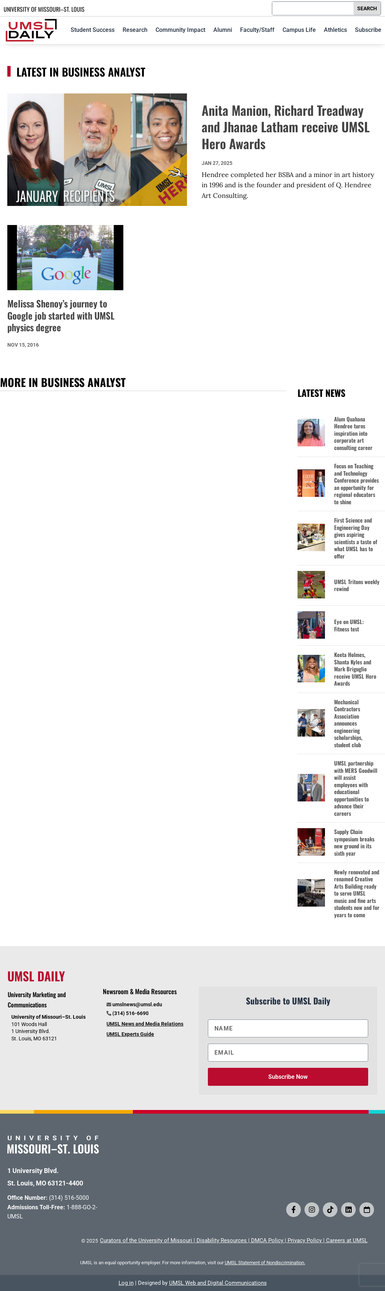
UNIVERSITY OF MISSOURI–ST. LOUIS (44, 9)
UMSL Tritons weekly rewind (357, 585)
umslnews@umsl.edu (137, 1004)
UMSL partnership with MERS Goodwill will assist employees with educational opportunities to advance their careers (355, 788)
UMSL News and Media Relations (144, 1024)
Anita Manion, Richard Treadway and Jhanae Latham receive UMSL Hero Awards (286, 126)
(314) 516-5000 (69, 1197)
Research (135, 29)
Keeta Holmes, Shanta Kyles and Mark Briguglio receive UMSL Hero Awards (355, 669)
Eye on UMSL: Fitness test (349, 625)
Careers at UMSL (346, 1240)
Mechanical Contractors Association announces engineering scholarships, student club (348, 723)
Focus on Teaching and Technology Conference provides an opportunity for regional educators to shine (356, 483)
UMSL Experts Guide (130, 1034)
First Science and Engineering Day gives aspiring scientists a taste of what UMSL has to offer (355, 538)
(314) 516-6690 (130, 1013)
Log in (126, 1283)
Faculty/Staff (257, 29)
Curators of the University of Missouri (146, 1240)
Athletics (335, 29)
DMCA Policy (267, 1240)
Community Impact (180, 29)
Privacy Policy (305, 1240)
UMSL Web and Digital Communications (218, 1283)
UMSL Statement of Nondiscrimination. (265, 1262)
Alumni (222, 29)
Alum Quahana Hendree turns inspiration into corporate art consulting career (353, 433)
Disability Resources (222, 1240)
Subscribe (368, 29)
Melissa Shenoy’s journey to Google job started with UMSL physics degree (61, 315)
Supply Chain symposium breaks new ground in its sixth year (354, 842)
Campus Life (299, 29)
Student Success (93, 29)
